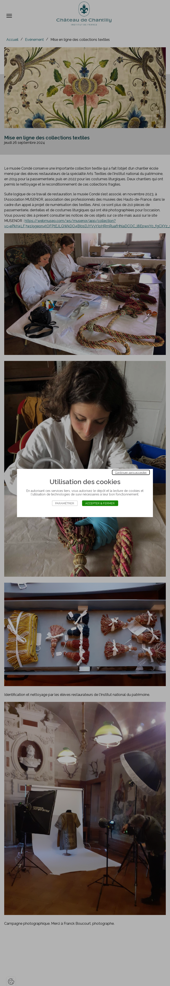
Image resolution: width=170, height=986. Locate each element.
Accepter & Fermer (100, 503)
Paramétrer (64, 503)
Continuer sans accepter (131, 472)
